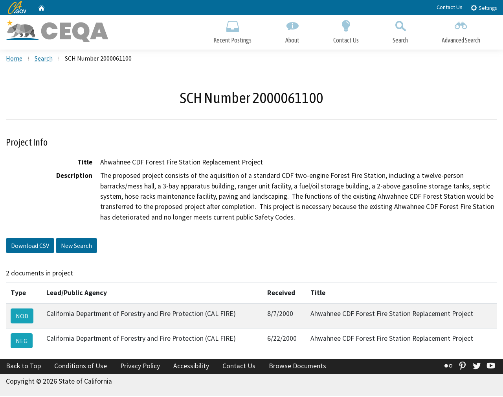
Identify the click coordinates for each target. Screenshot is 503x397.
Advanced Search (461, 30)
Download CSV (30, 247)
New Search (76, 247)
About (292, 30)
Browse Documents (297, 367)
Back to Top (23, 367)
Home (14, 59)
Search (400, 30)
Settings (483, 7)
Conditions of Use (80, 367)
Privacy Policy (140, 367)
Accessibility (191, 367)
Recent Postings (232, 30)
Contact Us (450, 7)
